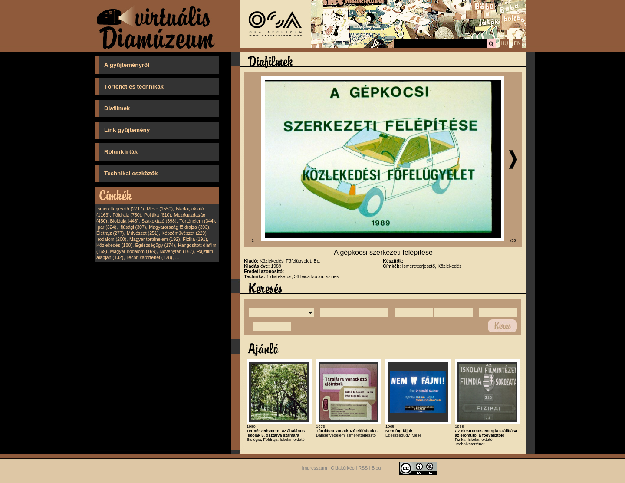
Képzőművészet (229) (184, 233)
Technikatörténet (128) (149, 257)
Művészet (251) (142, 233)
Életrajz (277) (110, 233)
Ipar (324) (106, 227)
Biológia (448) (124, 220)
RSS (363, 467)
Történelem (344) (197, 220)
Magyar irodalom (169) (133, 251)
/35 (513, 240)
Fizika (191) (195, 239)
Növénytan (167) (176, 251)
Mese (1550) (160, 208)
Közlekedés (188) (114, 245)
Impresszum (314, 467)
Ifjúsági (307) (132, 227)
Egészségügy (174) (155, 245)
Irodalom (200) (111, 239)
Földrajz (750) (126, 214)
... (177, 257)
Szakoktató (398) (159, 220)
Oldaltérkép (343, 467)
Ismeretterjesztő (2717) (120, 208)
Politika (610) (157, 214)
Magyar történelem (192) (154, 239)
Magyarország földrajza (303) (179, 227)
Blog (376, 467)
